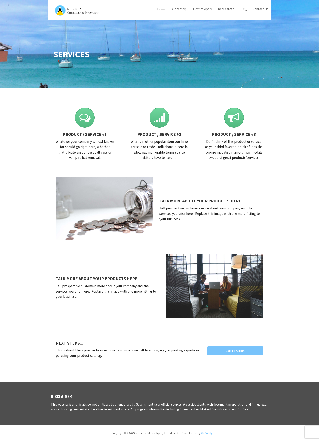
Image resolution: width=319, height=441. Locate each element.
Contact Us (260, 9)
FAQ (244, 9)
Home (161, 9)
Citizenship (179, 9)
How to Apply (202, 9)
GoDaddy (206, 433)
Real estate (226, 9)
